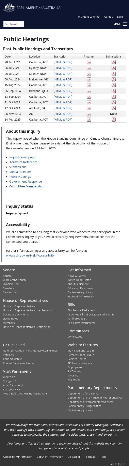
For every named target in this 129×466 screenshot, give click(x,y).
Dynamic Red (11, 284)
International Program (81, 296)
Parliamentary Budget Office (84, 406)
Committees (75, 336)
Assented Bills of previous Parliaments (91, 314)
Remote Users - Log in (81, 355)
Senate (7, 276)
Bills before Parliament (81, 310)
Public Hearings (20, 176)
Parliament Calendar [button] (88, 16)
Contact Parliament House (18, 363)
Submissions (18, 167)
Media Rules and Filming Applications (25, 393)
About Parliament (78, 284)
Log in (120, 16)
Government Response (25, 181)
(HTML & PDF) (63, 62)
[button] (120, 24)
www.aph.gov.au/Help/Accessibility (30, 255)
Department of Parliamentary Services (91, 402)
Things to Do (10, 381)
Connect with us (12, 359)
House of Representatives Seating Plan (27, 327)
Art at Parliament (13, 385)
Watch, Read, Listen (79, 280)
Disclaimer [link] (74, 457)
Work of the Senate (15, 280)
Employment (75, 367)
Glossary (73, 375)
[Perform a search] (6, 24)
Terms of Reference (23, 162)
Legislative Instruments (82, 323)
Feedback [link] (90, 457)
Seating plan (10, 292)
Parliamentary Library (80, 292)
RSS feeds (74, 379)
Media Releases (20, 172)
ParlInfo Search (77, 359)
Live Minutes (10, 318)
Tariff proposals (77, 318)
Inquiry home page (22, 157)
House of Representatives (19, 306)
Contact (108, 16)
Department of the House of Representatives (95, 397)
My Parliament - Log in (81, 350)
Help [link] (104, 457)
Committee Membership (26, 186)
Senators (8, 288)
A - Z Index (74, 371)
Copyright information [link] (50, 457)
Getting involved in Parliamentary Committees (30, 350)
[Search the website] (13, 24)
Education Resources (80, 288)
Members (9, 323)
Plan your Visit (11, 389)
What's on (9, 377)
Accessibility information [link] (17, 457)
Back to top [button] (117, 464)
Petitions (8, 355)
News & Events (77, 276)
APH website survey (80, 363)
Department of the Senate (83, 393)
